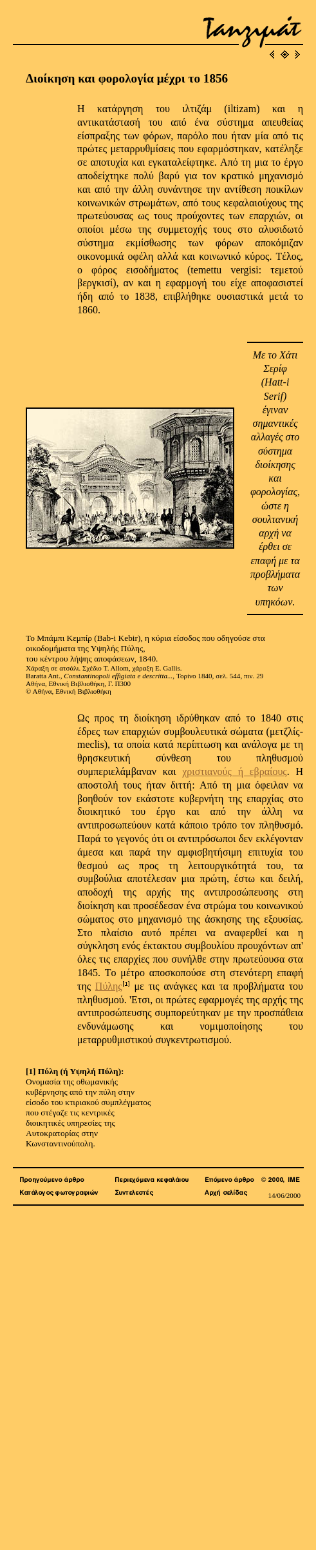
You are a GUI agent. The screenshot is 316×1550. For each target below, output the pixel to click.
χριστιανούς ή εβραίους (234, 771)
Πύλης (108, 986)
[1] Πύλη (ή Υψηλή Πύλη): (75, 1071)
